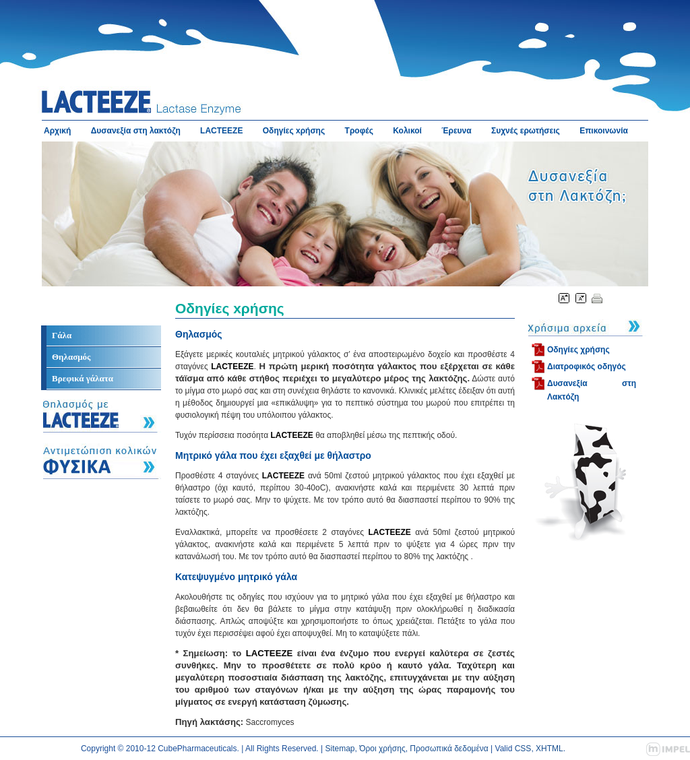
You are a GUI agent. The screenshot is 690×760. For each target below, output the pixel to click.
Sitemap (340, 748)
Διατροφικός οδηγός (586, 366)
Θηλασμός (71, 357)
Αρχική (57, 130)
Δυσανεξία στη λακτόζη (136, 130)
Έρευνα (456, 130)
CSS (523, 748)
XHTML (549, 748)
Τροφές (359, 130)
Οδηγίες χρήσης (578, 349)
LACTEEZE (221, 130)
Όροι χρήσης (382, 748)
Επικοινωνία (603, 130)
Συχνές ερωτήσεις (525, 130)
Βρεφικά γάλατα (82, 378)
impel (668, 749)
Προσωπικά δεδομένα (449, 748)
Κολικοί (407, 130)
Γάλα (61, 335)
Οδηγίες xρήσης (294, 130)
